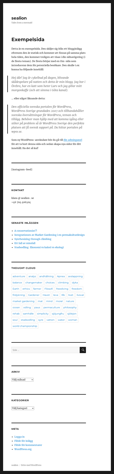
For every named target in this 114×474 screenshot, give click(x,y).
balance (17, 282)
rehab (16, 313)
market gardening (23, 301)
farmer (37, 288)
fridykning (19, 295)
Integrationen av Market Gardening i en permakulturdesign (49, 234)
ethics (26, 288)
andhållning (46, 276)
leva (55, 295)
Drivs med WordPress (31, 465)
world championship (25, 326)
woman (72, 319)
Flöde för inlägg (23, 440)
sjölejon (71, 313)
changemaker (33, 282)
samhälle (28, 313)
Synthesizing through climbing (32, 239)
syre (40, 319)
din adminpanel (73, 139)
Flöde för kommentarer (28, 445)
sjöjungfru (58, 313)
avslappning (75, 276)
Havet (46, 295)
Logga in (19, 436)
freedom (77, 288)
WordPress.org (23, 449)
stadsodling (28, 319)
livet (70, 295)
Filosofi (49, 288)
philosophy (70, 307)
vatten (50, 319)
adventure (19, 276)
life (63, 295)
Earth (16, 288)
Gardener (33, 295)
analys (32, 276)
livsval (80, 295)
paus (37, 307)
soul (15, 319)
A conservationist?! (25, 230)
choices (50, 282)
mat (40, 301)
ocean (16, 307)
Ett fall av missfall (24, 243)
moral (59, 301)
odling (27, 307)
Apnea (61, 276)
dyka (75, 282)
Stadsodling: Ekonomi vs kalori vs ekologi (39, 247)
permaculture (51, 307)
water (61, 319)
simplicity (43, 313)
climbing (63, 282)
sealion (19, 18)
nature (70, 301)
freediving (62, 288)
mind (49, 301)
